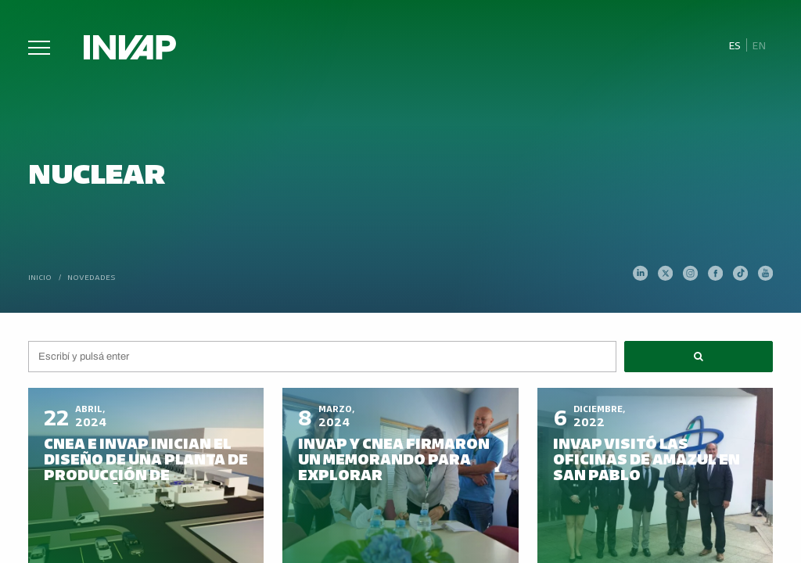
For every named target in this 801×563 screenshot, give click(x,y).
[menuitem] (734, 45)
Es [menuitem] (734, 45)
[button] (698, 356)
